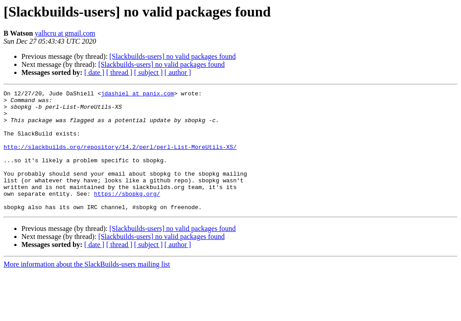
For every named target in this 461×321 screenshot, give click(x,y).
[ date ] (94, 72)
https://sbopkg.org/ (127, 215)
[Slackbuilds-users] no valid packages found (172, 56)
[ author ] (178, 72)
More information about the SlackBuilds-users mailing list (87, 288)
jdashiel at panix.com (137, 95)
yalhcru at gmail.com (65, 33)
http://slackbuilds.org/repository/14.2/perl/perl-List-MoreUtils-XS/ (120, 159)
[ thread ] (119, 72)
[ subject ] (148, 72)
